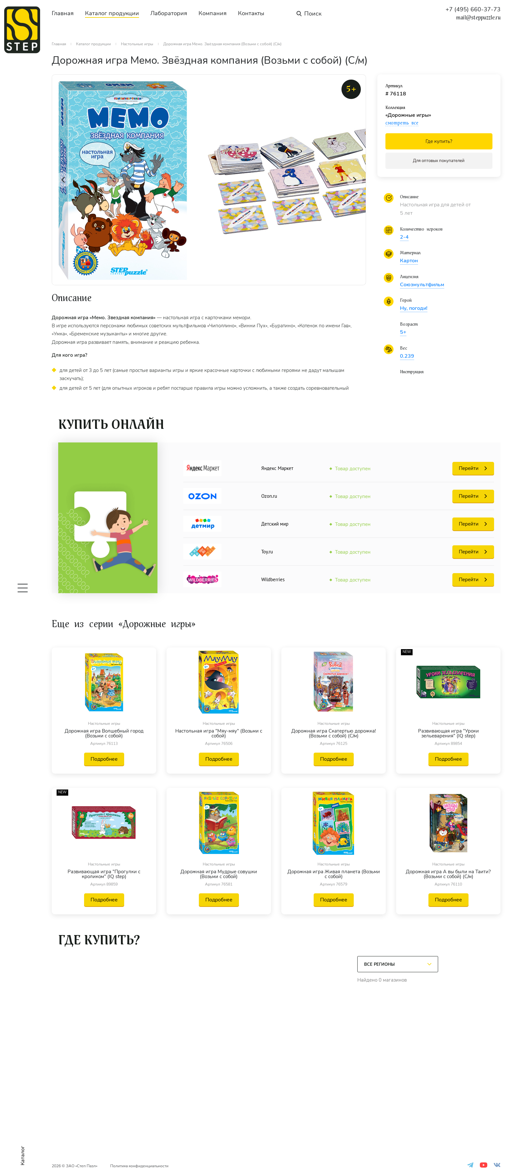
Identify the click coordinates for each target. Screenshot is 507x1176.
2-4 (404, 237)
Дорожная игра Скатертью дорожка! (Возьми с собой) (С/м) (333, 733)
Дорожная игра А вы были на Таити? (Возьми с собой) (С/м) (448, 874)
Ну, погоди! (413, 308)
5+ (403, 332)
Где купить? (439, 141)
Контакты (251, 13)
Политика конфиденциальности (139, 1166)
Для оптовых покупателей (439, 161)
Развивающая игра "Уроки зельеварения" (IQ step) (448, 733)
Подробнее (104, 759)
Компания (213, 13)
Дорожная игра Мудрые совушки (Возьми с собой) (218, 874)
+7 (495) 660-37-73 (473, 9)
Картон (409, 260)
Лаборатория (168, 13)
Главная (63, 13)
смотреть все (401, 123)
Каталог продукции (112, 13)
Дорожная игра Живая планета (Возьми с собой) (333, 874)
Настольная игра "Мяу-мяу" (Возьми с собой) (218, 733)
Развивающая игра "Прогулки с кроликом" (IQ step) (104, 874)
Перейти (469, 468)
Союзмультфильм (422, 284)
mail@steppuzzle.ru (478, 18)
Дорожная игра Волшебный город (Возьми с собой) (104, 733)
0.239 (407, 356)
